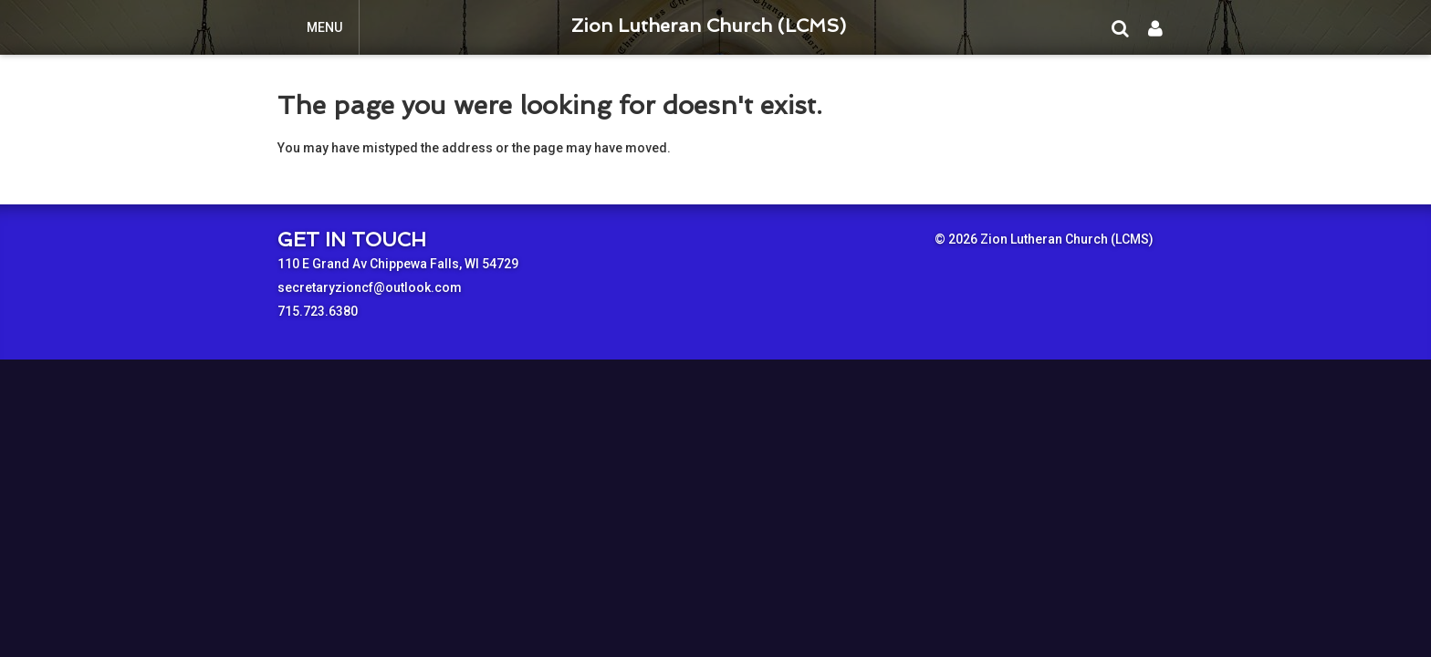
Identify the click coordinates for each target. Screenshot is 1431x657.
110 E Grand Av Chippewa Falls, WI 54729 (397, 263)
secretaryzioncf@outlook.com (369, 287)
